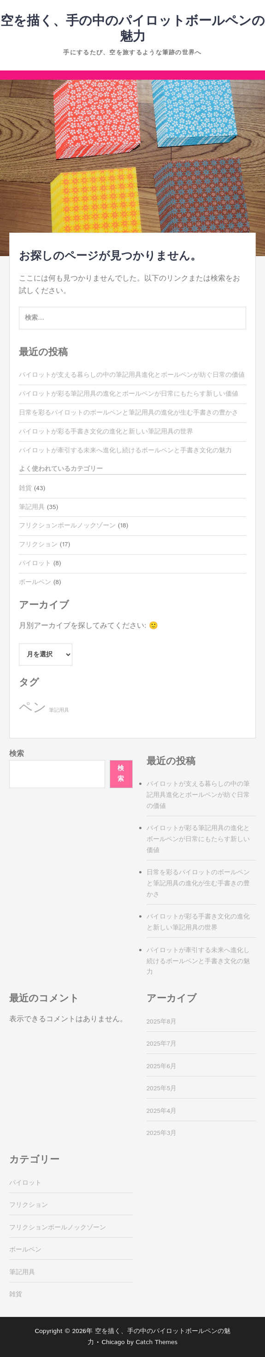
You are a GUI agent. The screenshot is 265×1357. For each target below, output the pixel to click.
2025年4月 (162, 1111)
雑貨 (25, 488)
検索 (16, 754)
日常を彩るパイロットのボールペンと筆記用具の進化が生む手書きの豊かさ (128, 412)
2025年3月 (162, 1133)
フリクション (38, 544)
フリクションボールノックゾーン (67, 525)
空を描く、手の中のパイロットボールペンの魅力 (132, 29)
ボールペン (35, 582)
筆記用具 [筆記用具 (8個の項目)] (59, 710)
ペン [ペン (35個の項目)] (33, 708)
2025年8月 (162, 1021)
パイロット (35, 563)
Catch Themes (156, 1342)
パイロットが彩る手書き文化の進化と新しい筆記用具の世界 (106, 431)
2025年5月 (162, 1088)
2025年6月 (162, 1066)
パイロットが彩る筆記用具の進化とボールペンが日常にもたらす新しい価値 (128, 393)
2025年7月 (162, 1043)
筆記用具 (32, 507)
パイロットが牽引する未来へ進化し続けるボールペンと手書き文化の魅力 (125, 450)
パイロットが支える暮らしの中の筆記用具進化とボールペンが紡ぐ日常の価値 (132, 375)
